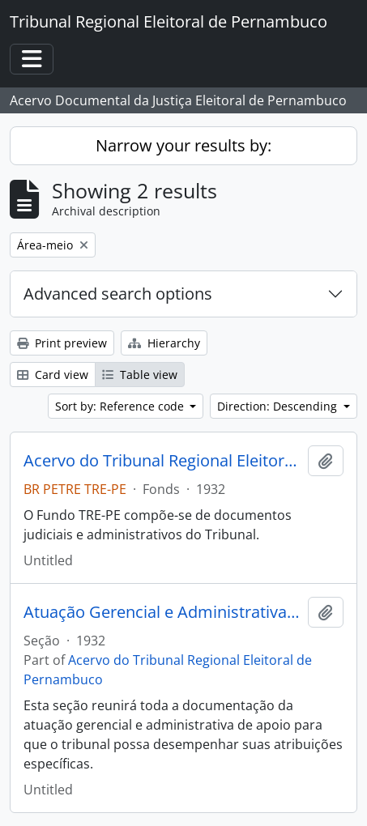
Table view (139, 374)
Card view (52, 374)
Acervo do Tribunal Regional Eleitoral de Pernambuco (162, 460)
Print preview (62, 343)
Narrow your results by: (183, 145)
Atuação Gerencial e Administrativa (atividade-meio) (162, 612)
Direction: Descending (278, 406)
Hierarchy (164, 343)
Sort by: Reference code (121, 406)
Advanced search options (117, 293)
